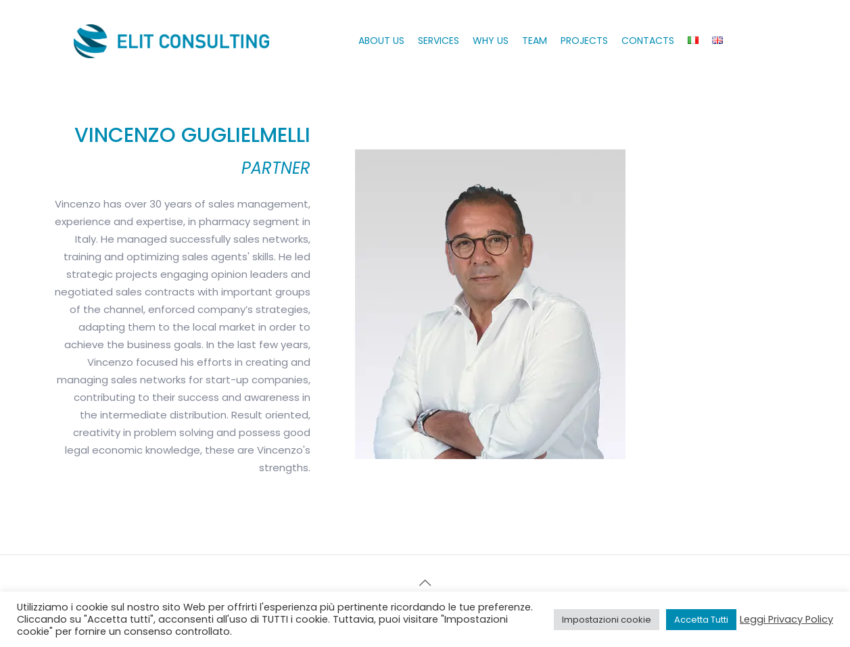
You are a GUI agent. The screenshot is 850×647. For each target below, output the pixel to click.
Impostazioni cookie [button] (606, 619)
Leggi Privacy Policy (786, 619)
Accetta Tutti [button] (701, 619)
